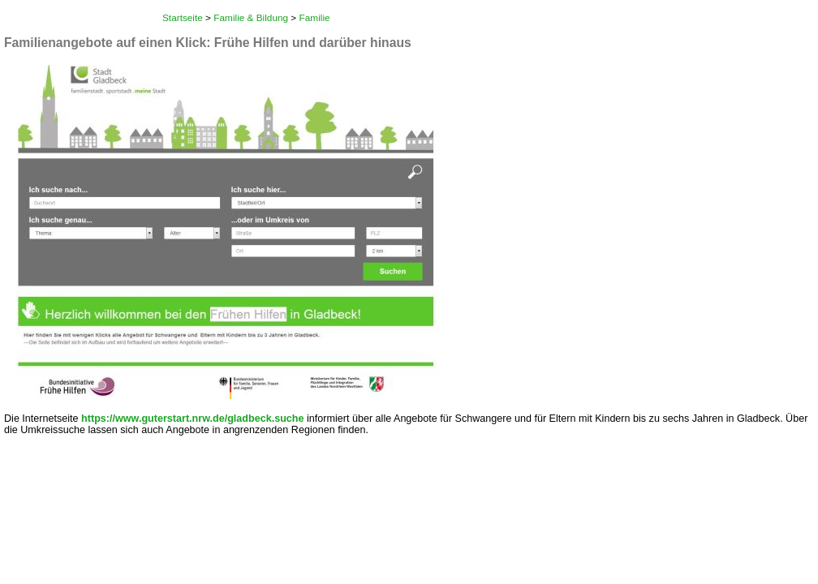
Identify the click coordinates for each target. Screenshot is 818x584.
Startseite (182, 18)
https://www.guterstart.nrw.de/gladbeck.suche (192, 418)
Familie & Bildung (250, 18)
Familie (314, 18)
